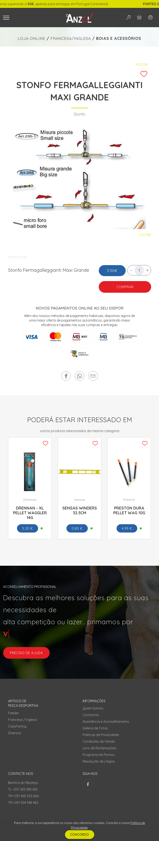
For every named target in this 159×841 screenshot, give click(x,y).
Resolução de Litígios (99, 761)
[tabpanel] (79, 177)
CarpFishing (17, 726)
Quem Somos (93, 708)
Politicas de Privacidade (101, 735)
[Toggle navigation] (29, 17)
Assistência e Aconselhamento (106, 721)
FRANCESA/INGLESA (71, 38)
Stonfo (79, 114)
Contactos (91, 715)
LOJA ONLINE (31, 38)
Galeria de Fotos (95, 728)
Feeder (13, 713)
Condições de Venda (99, 741)
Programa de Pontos (98, 755)
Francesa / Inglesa (22, 720)
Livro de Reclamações (99, 748)
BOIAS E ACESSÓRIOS (118, 38)
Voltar (142, 64)
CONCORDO (79, 834)
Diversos (14, 733)
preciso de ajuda (26, 653)
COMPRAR (124, 287)
